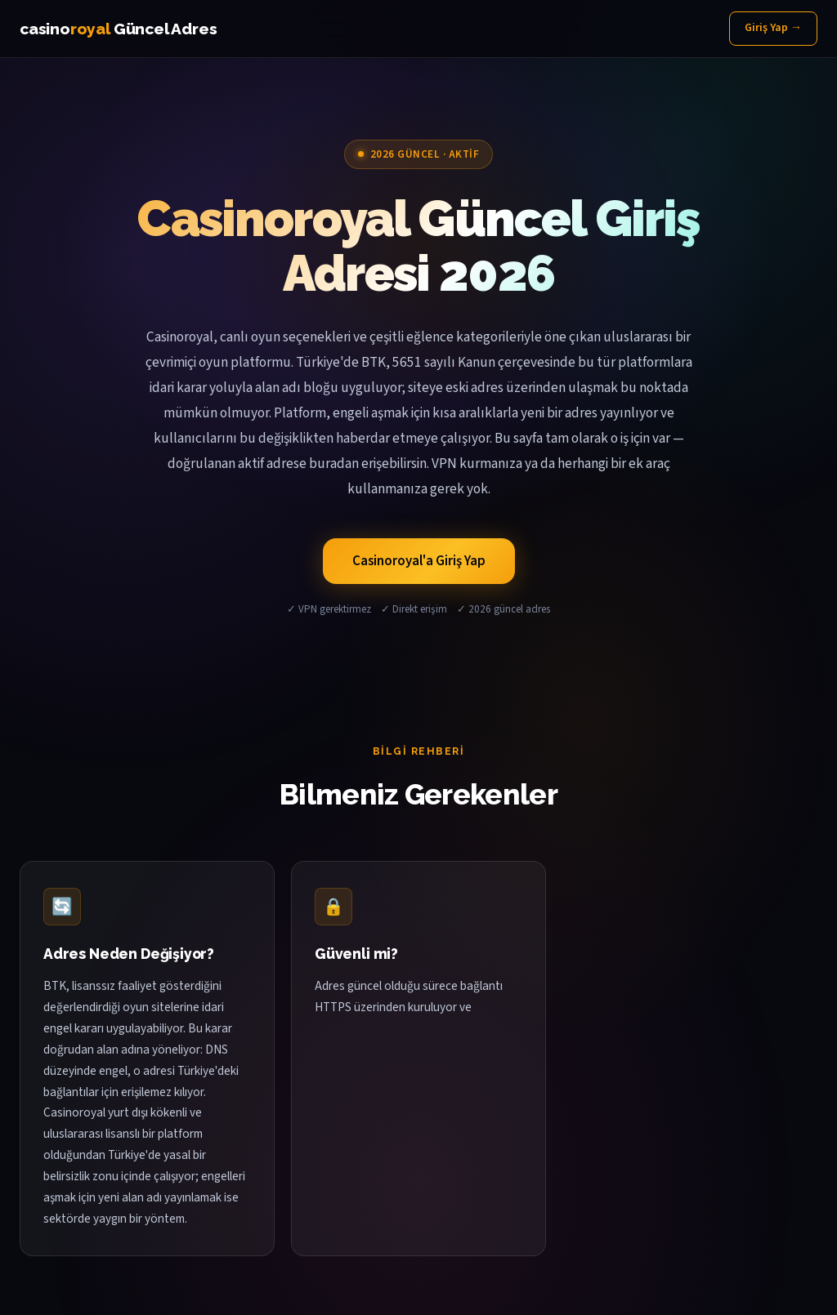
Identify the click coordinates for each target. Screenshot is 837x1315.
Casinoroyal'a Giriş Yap (419, 561)
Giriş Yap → (773, 28)
